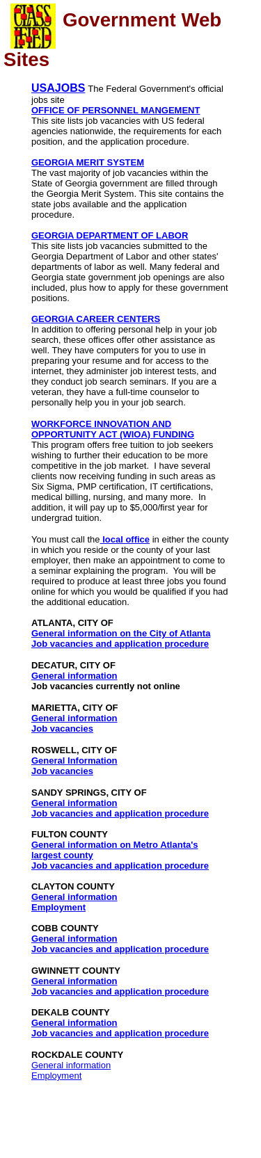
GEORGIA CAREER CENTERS (95, 319)
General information (74, 675)
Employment (58, 907)
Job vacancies (62, 728)
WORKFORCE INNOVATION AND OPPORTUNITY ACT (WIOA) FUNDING (112, 429)
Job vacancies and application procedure (120, 643)
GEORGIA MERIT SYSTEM (87, 162)
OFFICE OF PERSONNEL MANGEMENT (115, 110)
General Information (74, 760)
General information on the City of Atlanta (120, 633)
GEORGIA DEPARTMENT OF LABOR (109, 235)
